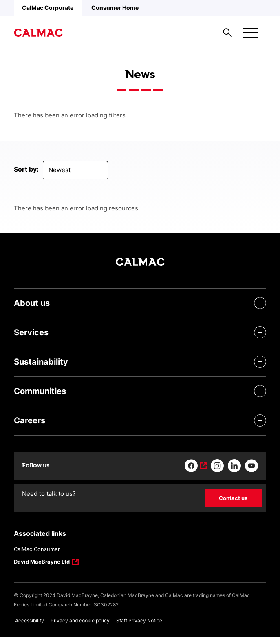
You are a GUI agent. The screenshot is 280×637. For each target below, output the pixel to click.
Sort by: (26, 169)
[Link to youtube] (251, 465)
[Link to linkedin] (234, 465)
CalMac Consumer (37, 549)
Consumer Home (115, 7)
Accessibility (29, 620)
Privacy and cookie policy (80, 620)
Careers (29, 420)
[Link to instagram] (217, 465)
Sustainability (41, 362)
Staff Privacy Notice (139, 620)
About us (32, 303)
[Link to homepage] (38, 33)
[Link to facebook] (196, 465)
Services (31, 332)
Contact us (233, 498)
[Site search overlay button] (227, 32)
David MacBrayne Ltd (42, 562)
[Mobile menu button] (250, 33)
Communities (40, 391)
